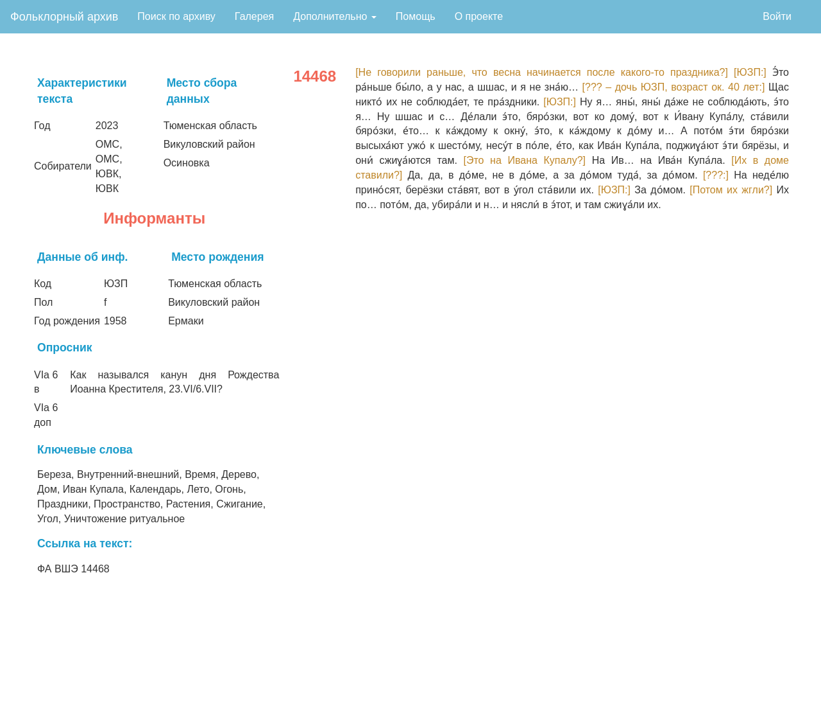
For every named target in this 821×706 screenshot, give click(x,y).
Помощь (416, 16)
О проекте (479, 16)
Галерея (254, 16)
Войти (777, 16)
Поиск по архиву (176, 16)
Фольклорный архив (64, 16)
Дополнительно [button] (335, 16)
